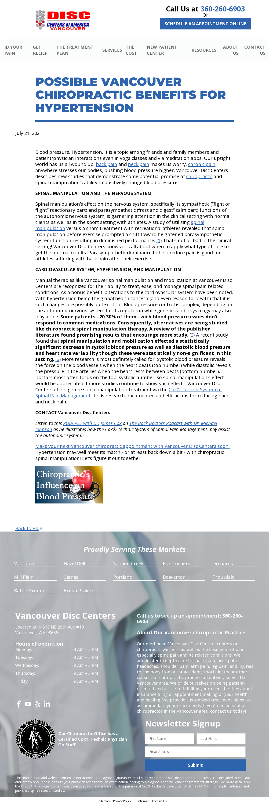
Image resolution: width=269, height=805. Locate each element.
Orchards (222, 564)
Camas (71, 578)
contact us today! (227, 712)
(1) (159, 241)
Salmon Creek (128, 564)
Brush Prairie (78, 591)
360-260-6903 (222, 9)
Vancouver (25, 564)
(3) (58, 360)
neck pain (138, 165)
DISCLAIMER (30, 786)
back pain (106, 165)
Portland (122, 578)
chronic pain (201, 165)
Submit (195, 766)
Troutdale (223, 578)
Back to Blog (28, 529)
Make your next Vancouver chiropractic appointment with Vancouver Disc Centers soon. (132, 447)
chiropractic (199, 177)
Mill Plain (24, 578)
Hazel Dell (74, 564)
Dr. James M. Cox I (197, 786)
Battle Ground (30, 591)
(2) (192, 335)
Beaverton (174, 578)
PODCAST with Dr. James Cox (92, 424)
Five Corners (176, 564)
